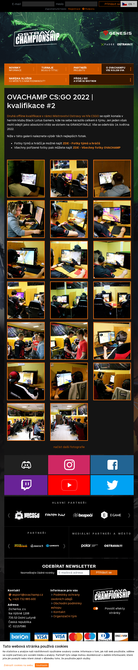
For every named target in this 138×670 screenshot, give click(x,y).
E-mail (16, 4)
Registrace (74, 8)
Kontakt (59, 611)
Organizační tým (65, 616)
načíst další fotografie (69, 447)
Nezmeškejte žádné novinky (37, 572)
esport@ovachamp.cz (25, 594)
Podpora (88, 8)
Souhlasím (41, 665)
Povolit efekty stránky (115, 610)
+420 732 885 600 (22, 599)
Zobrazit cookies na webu (18, 665)
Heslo (60, 4)
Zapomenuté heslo (55, 8)
